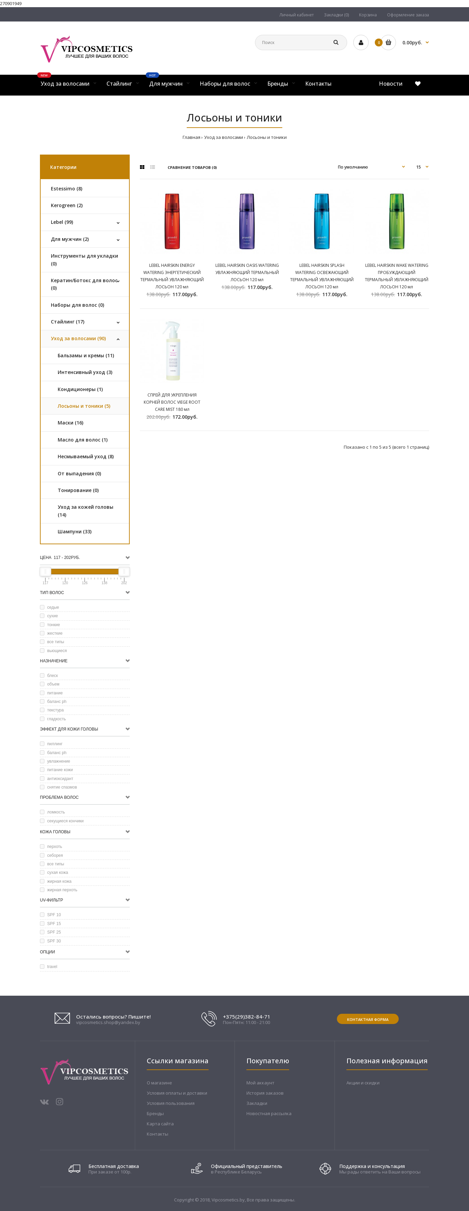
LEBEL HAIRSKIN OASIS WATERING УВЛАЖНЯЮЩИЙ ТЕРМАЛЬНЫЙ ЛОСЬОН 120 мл (247, 272)
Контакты (157, 1134)
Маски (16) (70, 422)
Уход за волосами (223, 137)
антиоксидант (56, 778)
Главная (191, 137)
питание (51, 693)
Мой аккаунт (260, 1083)
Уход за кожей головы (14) (85, 511)
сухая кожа (54, 872)
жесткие (51, 633)
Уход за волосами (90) (78, 338)
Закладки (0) (336, 15)
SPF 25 (50, 932)
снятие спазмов (58, 787)
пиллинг (51, 743)
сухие (49, 616)
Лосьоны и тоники (267, 137)
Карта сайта (160, 1124)
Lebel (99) (62, 222)
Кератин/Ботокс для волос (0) (84, 284)
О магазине (159, 1083)
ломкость (52, 812)
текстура (52, 710)
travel (48, 966)
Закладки (256, 1103)
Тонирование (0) (78, 490)
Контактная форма (367, 1019)
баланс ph (53, 701)
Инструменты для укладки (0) (84, 259)
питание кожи (56, 769)
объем (49, 684)
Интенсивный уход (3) (85, 372)
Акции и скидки (363, 1083)
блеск (49, 675)
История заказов (265, 1093)
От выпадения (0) (79, 473)
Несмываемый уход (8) (86, 456)
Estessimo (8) (66, 188)
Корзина (368, 15)
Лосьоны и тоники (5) (84, 406)
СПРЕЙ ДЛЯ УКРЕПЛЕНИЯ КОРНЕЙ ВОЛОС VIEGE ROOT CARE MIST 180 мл (172, 402)
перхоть (51, 846)
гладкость (53, 719)
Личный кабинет (297, 15)
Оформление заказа (408, 15)
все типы (52, 641)
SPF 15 (50, 923)
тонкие (50, 624)
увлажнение (55, 761)
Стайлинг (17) (67, 321)
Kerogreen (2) (67, 205)
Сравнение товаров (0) (192, 167)
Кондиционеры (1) (80, 389)
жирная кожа (56, 881)
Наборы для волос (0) (77, 305)
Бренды (155, 1113)
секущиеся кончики (62, 821)
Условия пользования (171, 1103)
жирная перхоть (58, 890)
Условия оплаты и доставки (177, 1093)
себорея (51, 855)
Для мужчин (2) (70, 239)
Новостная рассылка (269, 1113)
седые (49, 607)
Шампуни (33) (74, 531)
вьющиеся (53, 650)
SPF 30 (50, 941)
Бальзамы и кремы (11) (86, 355)
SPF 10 (50, 914)
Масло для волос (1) (83, 439)
